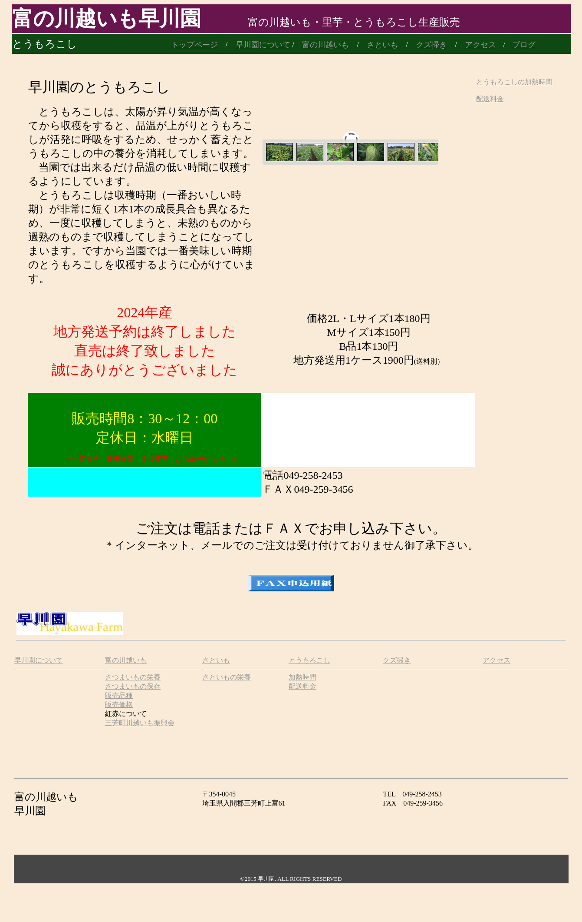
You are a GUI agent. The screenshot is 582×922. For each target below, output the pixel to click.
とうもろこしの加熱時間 (514, 82)
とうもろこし (309, 660)
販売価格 (119, 704)
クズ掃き (431, 44)
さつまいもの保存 (133, 686)
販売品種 (119, 695)
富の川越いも (325, 44)
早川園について (263, 44)
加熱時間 (302, 677)
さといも (382, 44)
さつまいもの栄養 (133, 677)
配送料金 (490, 99)
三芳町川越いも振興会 (139, 722)
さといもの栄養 (226, 677)
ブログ (524, 44)
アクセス (496, 660)
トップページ (194, 44)
